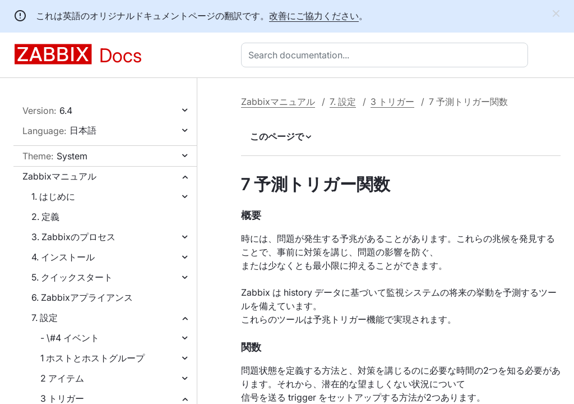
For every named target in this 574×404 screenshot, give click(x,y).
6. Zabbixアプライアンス (82, 297)
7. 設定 (44, 317)
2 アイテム (62, 378)
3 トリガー (392, 101)
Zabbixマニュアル (59, 176)
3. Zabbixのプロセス (73, 236)
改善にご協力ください (314, 15)
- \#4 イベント (69, 337)
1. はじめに (53, 196)
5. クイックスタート (72, 277)
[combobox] (387, 55)
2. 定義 (45, 216)
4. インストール (63, 257)
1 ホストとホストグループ (92, 358)
